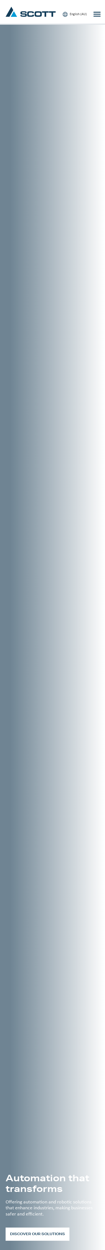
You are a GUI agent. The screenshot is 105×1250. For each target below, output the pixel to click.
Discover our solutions (37, 1233)
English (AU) (75, 14)
